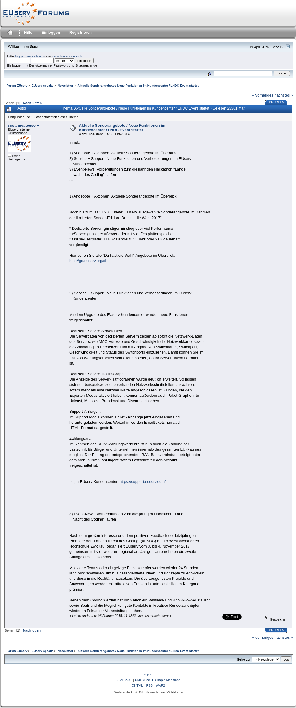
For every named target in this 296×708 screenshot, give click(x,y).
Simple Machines (167, 680)
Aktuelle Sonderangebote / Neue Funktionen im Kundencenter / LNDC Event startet (122, 127)
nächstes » (283, 95)
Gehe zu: (244, 659)
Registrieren (80, 32)
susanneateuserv (23, 125)
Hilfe (28, 32)
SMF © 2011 (144, 680)
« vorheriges (263, 95)
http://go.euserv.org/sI (87, 261)
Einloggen (50, 32)
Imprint (149, 674)
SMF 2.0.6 (124, 680)
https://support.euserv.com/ (143, 481)
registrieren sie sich (67, 56)
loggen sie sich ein (29, 56)
